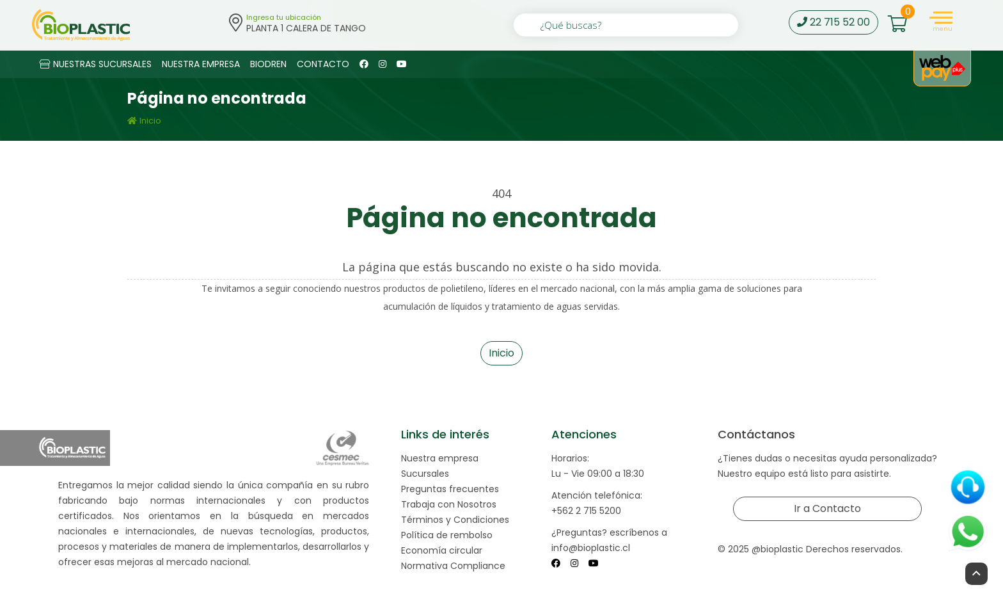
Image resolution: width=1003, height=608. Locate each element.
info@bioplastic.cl (590, 547)
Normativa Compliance (453, 565)
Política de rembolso (447, 535)
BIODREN (268, 64)
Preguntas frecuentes (450, 489)
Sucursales (425, 473)
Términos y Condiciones (455, 519)
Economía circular (441, 550)
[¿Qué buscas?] (626, 24)
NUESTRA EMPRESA (201, 64)
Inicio (144, 121)
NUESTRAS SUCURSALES (96, 64)
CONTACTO (323, 64)
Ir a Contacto (827, 508)
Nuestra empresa (439, 458)
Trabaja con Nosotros (448, 504)
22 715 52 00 (833, 22)
